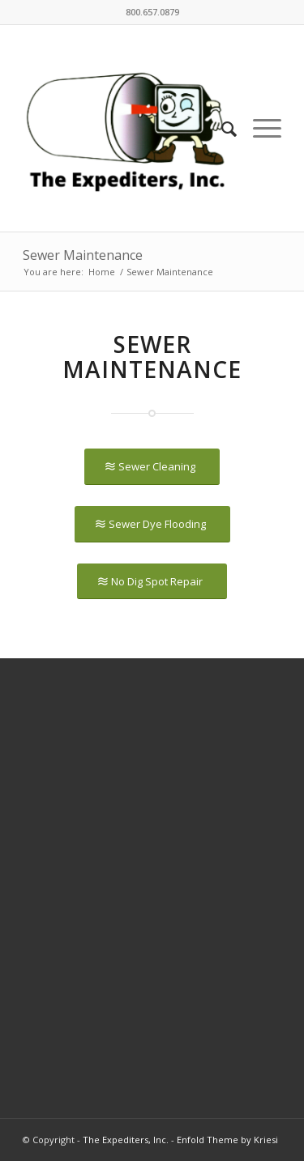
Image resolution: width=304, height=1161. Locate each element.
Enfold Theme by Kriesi (227, 1139)
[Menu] (259, 128)
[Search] (221, 128)
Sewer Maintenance (83, 255)
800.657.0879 (152, 12)
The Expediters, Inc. (126, 1139)
